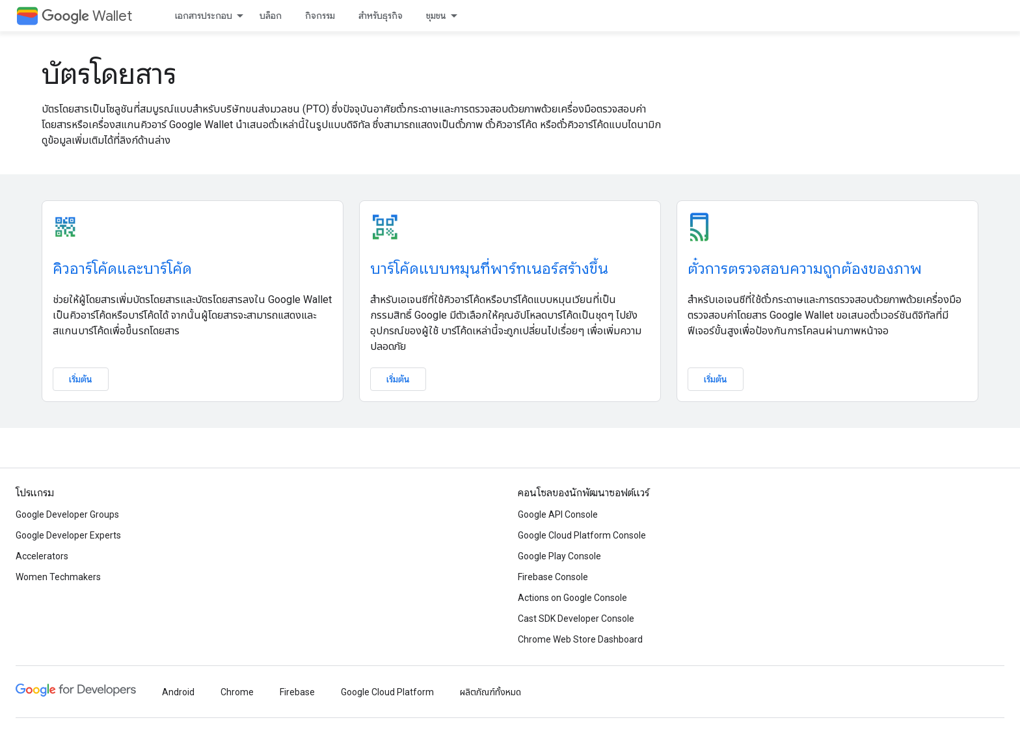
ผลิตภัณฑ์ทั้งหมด (490, 692)
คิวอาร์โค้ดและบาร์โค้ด (122, 268)
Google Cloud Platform (387, 692)
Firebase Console (553, 577)
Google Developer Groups (67, 514)
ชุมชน (436, 15)
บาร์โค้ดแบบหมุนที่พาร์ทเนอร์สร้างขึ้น (489, 268)
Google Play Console (559, 556)
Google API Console (558, 514)
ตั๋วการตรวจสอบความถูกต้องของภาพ (805, 268)
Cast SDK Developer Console (576, 618)
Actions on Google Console (572, 598)
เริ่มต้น (80, 379)
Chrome (237, 692)
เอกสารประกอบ (203, 15)
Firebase (297, 692)
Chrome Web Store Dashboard (580, 639)
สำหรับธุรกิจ (380, 15)
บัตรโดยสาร (109, 74)
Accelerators (42, 556)
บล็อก (271, 15)
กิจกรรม (320, 15)
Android (178, 692)
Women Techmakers (58, 577)
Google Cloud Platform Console (582, 535)
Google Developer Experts (68, 535)
